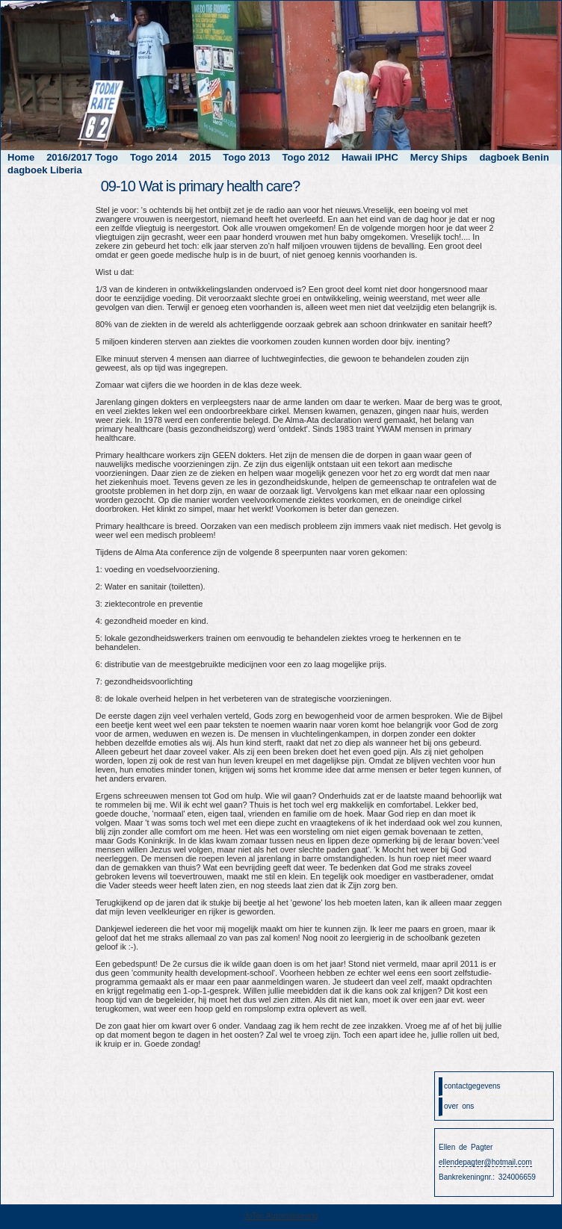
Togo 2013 (246, 157)
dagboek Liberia (44, 170)
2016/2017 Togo (82, 157)
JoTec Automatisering (281, 1216)
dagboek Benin (514, 157)
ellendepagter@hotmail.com (485, 1162)
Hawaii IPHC (370, 157)
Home (20, 157)
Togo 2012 (306, 157)
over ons (459, 1106)
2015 (200, 157)
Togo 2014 (153, 157)
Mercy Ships (439, 157)
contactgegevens (472, 1086)
